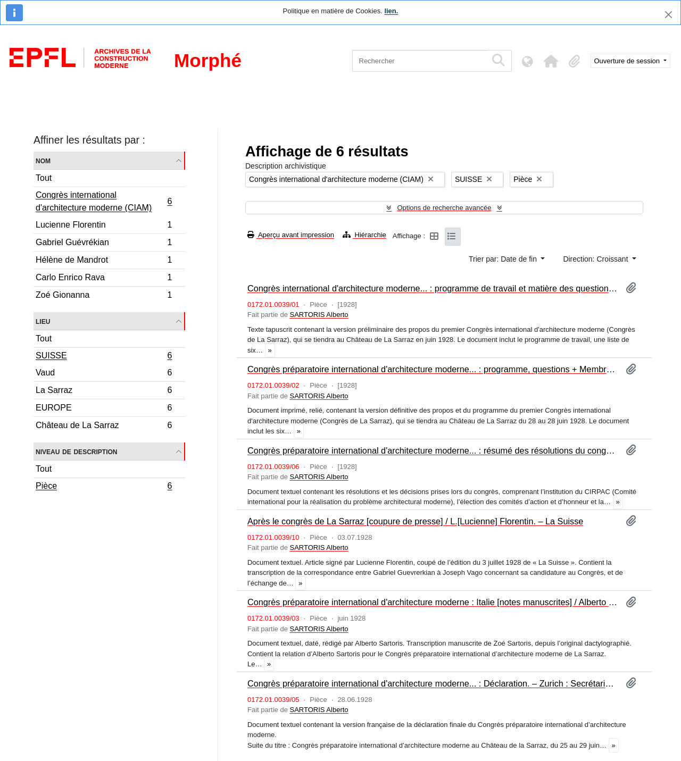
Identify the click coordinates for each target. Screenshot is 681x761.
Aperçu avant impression (290, 235)
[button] (551, 61)
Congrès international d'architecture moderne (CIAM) (103, 201)
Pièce (103, 487)
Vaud (103, 374)
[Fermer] (668, 15)
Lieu (43, 321)
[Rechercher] (419, 61)
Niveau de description (76, 451)
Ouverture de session (628, 61)
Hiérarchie (364, 235)
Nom (43, 160)
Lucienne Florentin (103, 226)
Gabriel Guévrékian (103, 244)
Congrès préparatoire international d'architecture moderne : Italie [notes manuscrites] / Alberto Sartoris (432, 602)
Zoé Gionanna (103, 296)
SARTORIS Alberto (318, 315)
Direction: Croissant (596, 259)
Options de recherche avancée (444, 208)
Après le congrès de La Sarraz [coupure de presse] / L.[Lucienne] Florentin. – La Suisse (415, 521)
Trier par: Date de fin (504, 259)
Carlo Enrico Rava (103, 279)
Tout (44, 177)
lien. (391, 11)
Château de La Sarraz (103, 426)
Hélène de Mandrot (103, 261)
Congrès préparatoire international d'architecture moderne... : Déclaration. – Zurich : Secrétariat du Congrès (432, 683)
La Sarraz (103, 391)
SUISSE (103, 356)
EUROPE (103, 409)
